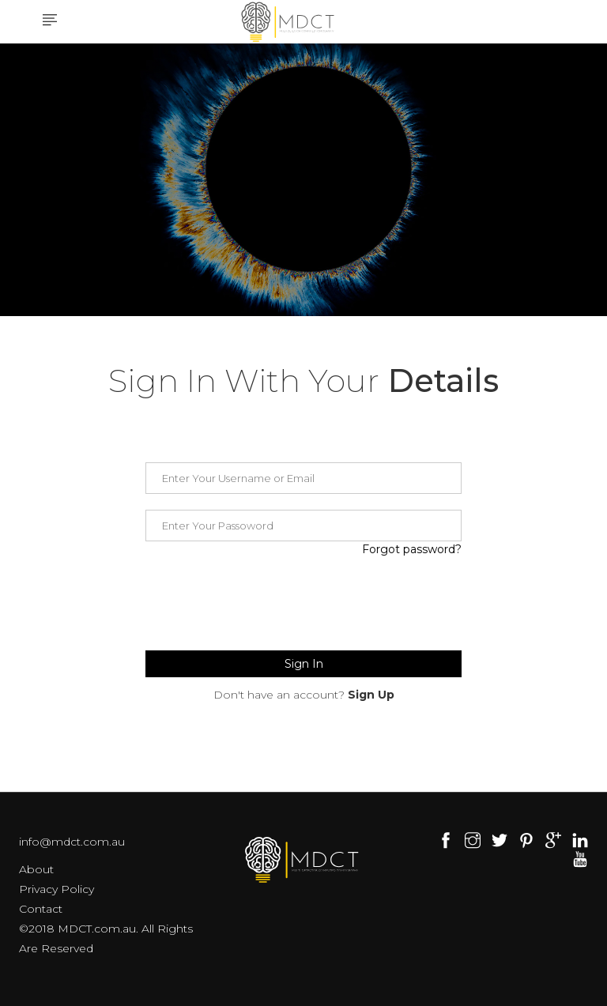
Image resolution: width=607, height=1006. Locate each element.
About (36, 869)
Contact (40, 909)
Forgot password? (412, 549)
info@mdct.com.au (72, 842)
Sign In (304, 664)
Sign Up (371, 695)
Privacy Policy (56, 889)
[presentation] (265, 604)
